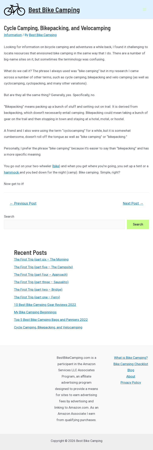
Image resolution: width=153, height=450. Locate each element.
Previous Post (23, 203)
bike (56, 166)
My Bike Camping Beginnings (35, 312)
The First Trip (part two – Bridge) (38, 289)
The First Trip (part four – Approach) (41, 274)
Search (9, 216)
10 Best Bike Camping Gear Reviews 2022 (45, 305)
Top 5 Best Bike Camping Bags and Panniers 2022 (51, 320)
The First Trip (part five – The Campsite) (43, 267)
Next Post (133, 203)
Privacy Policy (131, 382)
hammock (12, 172)
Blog (131, 370)
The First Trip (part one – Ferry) (37, 297)
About (130, 376)
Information (13, 35)
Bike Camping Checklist (130, 364)
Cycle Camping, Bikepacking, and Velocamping (48, 327)
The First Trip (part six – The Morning (41, 259)
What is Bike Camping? (131, 358)
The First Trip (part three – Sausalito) (41, 282)
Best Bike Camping (54, 9)
